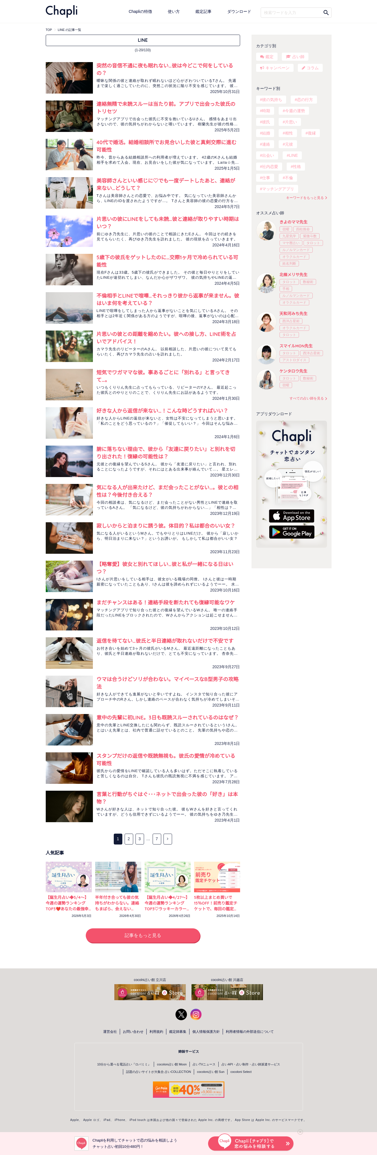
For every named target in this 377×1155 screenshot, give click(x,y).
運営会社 (110, 1032)
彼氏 (266, 122)
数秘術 (308, 282)
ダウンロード (239, 11)
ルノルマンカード (296, 250)
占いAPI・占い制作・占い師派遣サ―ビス (251, 1064)
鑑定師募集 (177, 1032)
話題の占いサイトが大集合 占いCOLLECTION (158, 1071)
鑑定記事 (204, 11)
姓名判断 (289, 264)
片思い (291, 122)
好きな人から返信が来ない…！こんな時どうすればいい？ (162, 411)
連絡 (266, 144)
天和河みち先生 (294, 313)
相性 (289, 133)
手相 (285, 289)
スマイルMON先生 (296, 346)
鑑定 (270, 56)
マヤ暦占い (291, 243)
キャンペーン (278, 68)
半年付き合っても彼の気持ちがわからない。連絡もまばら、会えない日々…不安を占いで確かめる (117, 909)
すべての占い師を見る (307, 398)
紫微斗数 (310, 236)
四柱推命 (303, 229)
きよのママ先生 (294, 222)
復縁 (312, 133)
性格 (297, 166)
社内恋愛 (270, 166)
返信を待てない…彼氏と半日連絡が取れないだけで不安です (165, 641)
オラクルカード (294, 257)
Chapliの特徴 (140, 11)
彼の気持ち (272, 99)
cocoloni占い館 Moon (172, 1064)
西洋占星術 (291, 321)
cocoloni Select (241, 1071)
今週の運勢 (295, 110)
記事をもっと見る (143, 935)
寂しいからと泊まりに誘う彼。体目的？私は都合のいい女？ (166, 526)
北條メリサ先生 (294, 274)
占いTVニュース (204, 1064)
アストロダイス (294, 360)
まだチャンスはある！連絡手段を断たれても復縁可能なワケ (166, 602)
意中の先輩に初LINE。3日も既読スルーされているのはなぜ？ (168, 717)
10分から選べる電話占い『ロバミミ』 (124, 1064)
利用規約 (156, 1032)
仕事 (266, 177)
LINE (293, 155)
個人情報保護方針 (206, 1032)
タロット (313, 243)
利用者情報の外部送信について (250, 1032)
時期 (266, 110)
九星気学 (289, 236)
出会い (268, 155)
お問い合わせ (133, 1032)
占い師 (298, 56)
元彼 (289, 144)
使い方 (174, 11)
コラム (313, 68)
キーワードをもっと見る (305, 197)
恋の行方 (305, 99)
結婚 (266, 133)
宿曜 (285, 229)
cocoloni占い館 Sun (210, 1071)
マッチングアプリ (278, 189)
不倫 (289, 177)
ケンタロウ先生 (294, 371)
